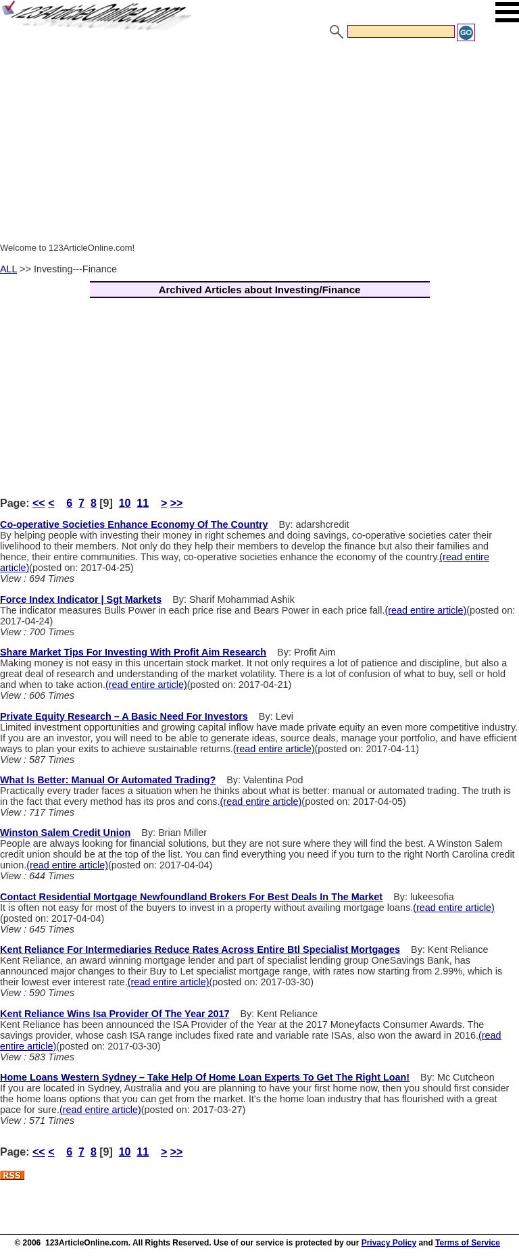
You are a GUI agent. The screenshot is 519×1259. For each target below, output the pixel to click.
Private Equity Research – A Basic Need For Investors (124, 716)
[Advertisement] (259, 144)
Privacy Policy (389, 1243)
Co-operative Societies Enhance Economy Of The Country (134, 524)
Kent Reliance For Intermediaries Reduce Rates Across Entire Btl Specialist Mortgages (200, 949)
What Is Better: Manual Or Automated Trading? (108, 779)
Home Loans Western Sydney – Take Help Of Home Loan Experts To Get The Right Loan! (205, 1077)
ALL (8, 269)
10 (125, 503)
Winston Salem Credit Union (65, 832)
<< (38, 503)
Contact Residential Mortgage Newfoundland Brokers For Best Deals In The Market (191, 896)
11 (143, 503)
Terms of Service (467, 1243)
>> (176, 503)
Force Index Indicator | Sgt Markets (81, 599)
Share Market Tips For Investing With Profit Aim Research (133, 652)
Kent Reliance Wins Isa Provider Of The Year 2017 (115, 1013)
